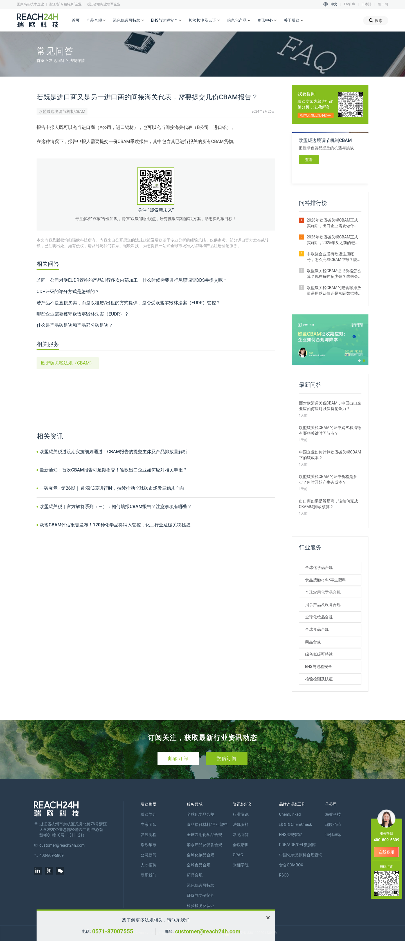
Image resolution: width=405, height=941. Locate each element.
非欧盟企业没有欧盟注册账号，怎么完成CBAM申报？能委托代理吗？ (334, 257)
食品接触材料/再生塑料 (325, 580)
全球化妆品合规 (319, 617)
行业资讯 (241, 814)
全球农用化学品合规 (323, 592)
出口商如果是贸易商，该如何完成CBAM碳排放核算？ (328, 504)
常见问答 (57, 60)
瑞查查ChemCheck (295, 824)
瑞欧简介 (148, 814)
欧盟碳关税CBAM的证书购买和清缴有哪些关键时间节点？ (330, 430)
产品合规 (96, 20)
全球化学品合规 (319, 567)
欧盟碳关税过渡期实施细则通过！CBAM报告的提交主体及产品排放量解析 (113, 451)
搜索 (375, 20)
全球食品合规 (317, 629)
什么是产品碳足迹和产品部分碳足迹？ (75, 325)
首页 (76, 20)
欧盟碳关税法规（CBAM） (67, 363)
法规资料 (241, 824)
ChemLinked (290, 814)
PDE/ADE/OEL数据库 (297, 844)
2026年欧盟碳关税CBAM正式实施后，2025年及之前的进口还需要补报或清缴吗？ (333, 240)
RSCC (284, 875)
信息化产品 (239, 20)
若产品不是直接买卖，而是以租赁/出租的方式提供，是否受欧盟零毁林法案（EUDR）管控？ (128, 302)
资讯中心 (267, 20)
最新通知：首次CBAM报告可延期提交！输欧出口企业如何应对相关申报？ (113, 470)
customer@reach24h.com (207, 931)
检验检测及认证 (204, 20)
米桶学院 (241, 865)
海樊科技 (333, 814)
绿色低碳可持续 (128, 20)
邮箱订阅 (178, 758)
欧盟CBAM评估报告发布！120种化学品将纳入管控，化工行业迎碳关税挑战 (115, 525)
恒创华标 (333, 834)
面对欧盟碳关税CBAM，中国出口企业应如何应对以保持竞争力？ (330, 406)
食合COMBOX (291, 865)
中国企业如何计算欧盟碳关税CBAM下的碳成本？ (330, 455)
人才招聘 (148, 865)
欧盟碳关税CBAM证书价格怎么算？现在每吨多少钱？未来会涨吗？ (334, 274)
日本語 (366, 4)
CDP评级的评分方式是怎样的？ (68, 291)
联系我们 (148, 875)
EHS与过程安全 (166, 20)
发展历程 (148, 834)
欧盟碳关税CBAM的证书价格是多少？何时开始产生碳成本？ (328, 479)
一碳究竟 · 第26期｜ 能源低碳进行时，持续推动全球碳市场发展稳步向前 (112, 488)
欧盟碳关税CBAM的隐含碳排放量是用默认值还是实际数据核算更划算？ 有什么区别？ (334, 290)
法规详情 (77, 60)
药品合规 (313, 642)
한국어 (383, 4)
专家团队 (148, 824)
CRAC (238, 855)
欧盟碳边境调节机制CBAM (62, 111)
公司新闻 (148, 855)
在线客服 (386, 852)
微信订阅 (227, 758)
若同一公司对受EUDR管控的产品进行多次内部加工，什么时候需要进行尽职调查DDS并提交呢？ (132, 280)
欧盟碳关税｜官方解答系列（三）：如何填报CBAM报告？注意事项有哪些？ (116, 506)
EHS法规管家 (290, 834)
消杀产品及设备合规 (323, 604)
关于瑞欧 (293, 20)
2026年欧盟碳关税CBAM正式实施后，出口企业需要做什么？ (332, 223)
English (349, 4)
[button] (359, 360)
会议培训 (241, 844)
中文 (334, 4)
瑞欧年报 (148, 844)
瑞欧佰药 (333, 824)
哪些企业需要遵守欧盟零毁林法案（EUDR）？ (83, 314)
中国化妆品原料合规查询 (300, 855)
